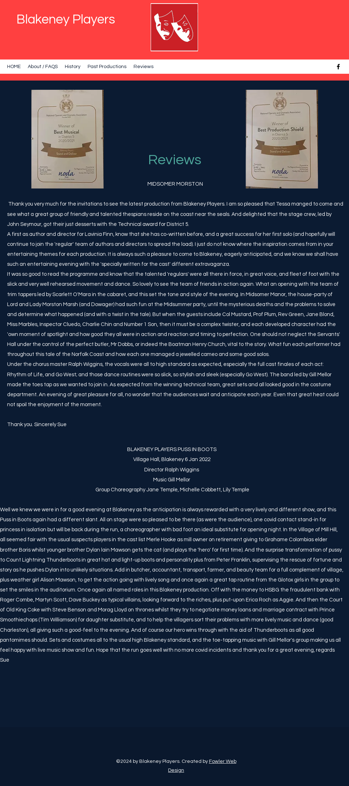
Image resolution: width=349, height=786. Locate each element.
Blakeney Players (65, 19)
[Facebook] (338, 66)
